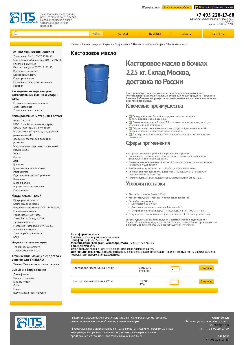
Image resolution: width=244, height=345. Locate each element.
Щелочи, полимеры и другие (149, 44)
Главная (75, 44)
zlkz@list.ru (227, 21)
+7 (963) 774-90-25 (141, 243)
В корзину (206, 268)
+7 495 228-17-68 (215, 15)
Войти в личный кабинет (177, 7)
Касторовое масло (178, 44)
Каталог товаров (91, 44)
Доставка (155, 33)
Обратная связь (150, 7)
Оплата (186, 33)
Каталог (123, 33)
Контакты (218, 33)
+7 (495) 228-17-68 (96, 240)
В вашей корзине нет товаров (216, 7)
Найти (96, 33)
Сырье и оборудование (116, 44)
